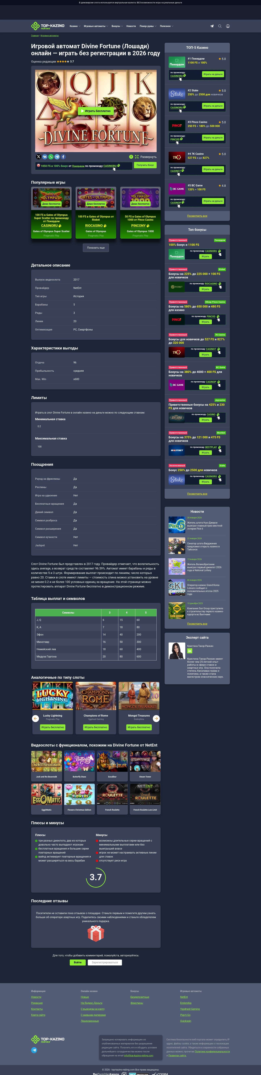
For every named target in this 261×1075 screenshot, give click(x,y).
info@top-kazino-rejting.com (138, 1060)
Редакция (37, 1008)
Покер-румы (147, 26)
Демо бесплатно (51, 205)
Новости (131, 26)
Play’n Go (185, 1020)
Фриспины (136, 1008)
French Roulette (112, 802)
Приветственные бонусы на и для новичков (197, 408)
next (156, 723)
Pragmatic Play (51, 240)
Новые (85, 1002)
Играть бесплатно (96, 111)
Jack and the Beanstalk (46, 769)
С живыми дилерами (93, 1020)
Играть (205, 256)
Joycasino (220, 402)
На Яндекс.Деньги (91, 1008)
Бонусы (116, 26)
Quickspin (185, 1026)
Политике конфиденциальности (212, 1056)
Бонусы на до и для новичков (194, 441)
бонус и (184, 244)
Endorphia (185, 1008)
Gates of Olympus (96, 236)
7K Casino (220, 336)
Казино (74, 26)
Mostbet (221, 435)
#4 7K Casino (196, 153)
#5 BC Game (195, 185)
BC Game (220, 369)
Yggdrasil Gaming (190, 1014)
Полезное (165, 26)
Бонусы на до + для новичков (194, 275)
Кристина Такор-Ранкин (200, 648)
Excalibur (112, 769)
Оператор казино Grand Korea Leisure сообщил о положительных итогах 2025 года (203, 592)
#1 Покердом (196, 58)
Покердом (78, 166)
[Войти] (227, 26)
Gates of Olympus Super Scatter (51, 235)
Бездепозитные (139, 1002)
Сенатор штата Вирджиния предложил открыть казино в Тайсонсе (203, 549)
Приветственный (178, 240)
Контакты (37, 1014)
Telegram (212, 26)
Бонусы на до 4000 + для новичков (195, 375)
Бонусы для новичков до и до (197, 341)
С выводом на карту (93, 1014)
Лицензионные (90, 1026)
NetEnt (184, 1002)
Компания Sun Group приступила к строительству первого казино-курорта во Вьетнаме (205, 614)
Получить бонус (146, 165)
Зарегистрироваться (105, 967)
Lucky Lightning (52, 720)
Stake (222, 468)
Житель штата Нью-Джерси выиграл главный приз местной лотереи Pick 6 (204, 528)
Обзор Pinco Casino (215, 303)
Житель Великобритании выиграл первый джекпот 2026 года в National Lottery (204, 570)
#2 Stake (193, 90)
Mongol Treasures (139, 720)
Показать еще (96, 252)
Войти (78, 967)
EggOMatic (46, 802)
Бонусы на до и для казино (194, 309)
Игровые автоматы (95, 26)
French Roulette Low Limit (145, 802)
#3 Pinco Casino (197, 122)
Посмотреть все (197, 215)
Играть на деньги (213, 74)
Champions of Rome (96, 720)
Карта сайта (38, 1020)
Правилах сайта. (177, 1060)
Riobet (222, 270)
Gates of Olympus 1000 (140, 236)
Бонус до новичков (193, 472)
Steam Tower (145, 769)
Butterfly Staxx (79, 769)
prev (35, 723)
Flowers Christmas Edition (79, 802)
